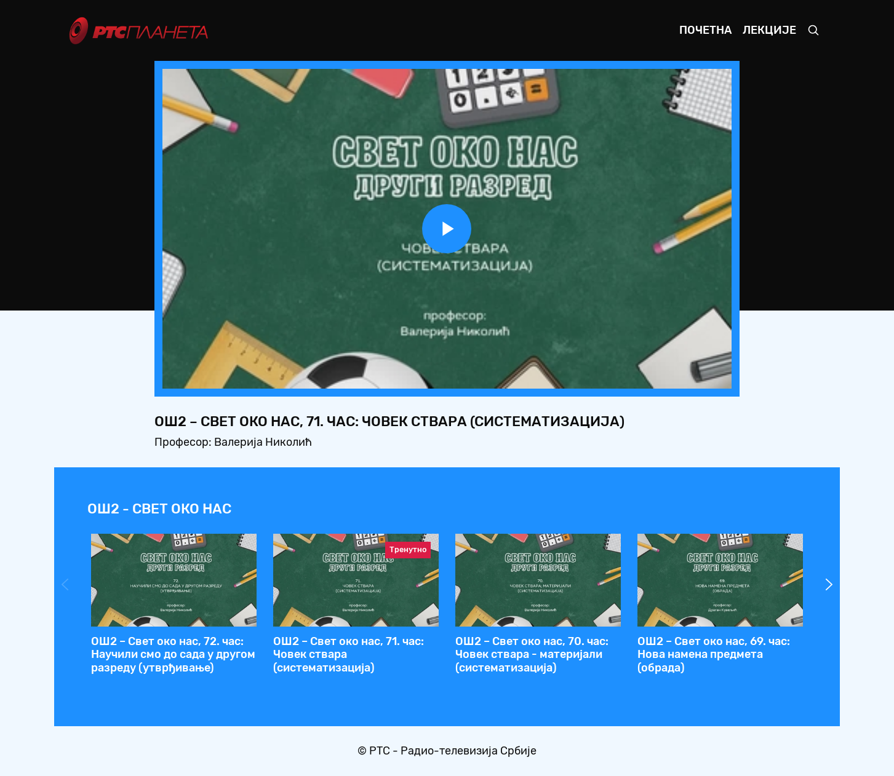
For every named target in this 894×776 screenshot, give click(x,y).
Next (829, 585)
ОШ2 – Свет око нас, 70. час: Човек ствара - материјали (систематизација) (532, 655)
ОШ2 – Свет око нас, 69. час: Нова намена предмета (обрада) (713, 655)
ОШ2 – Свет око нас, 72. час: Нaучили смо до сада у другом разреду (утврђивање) (173, 655)
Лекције (769, 30)
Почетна (705, 30)
